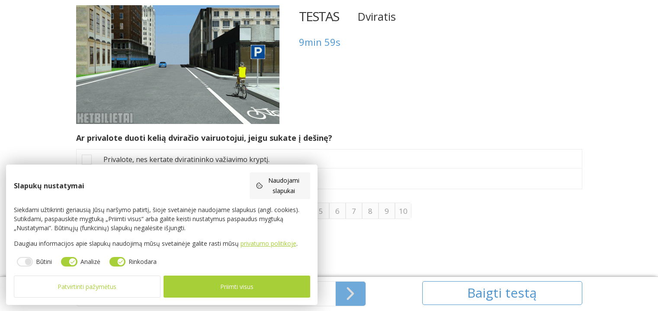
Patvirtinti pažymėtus (87, 286)
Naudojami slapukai (278, 185)
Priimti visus (237, 286)
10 (403, 211)
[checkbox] (33, 262)
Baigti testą (502, 292)
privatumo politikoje (268, 243)
